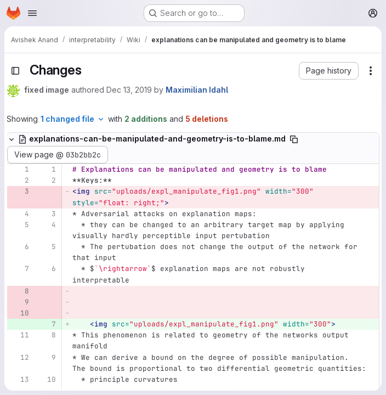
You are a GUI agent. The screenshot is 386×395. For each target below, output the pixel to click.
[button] (329, 71)
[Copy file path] (293, 139)
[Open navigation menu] (32, 13)
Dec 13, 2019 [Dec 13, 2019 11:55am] (129, 89)
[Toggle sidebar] (15, 71)
